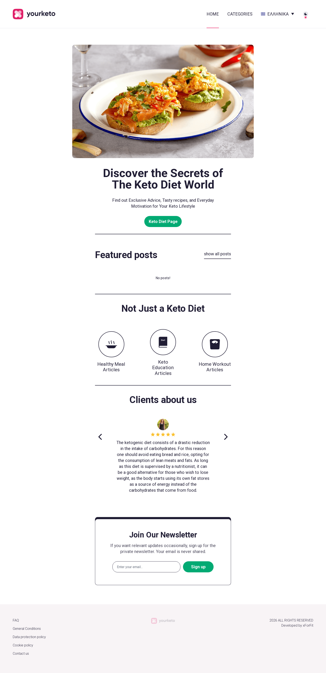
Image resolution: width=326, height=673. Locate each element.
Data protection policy (29, 637)
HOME (213, 14)
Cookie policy (23, 645)
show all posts (217, 253)
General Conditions (27, 629)
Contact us (21, 654)
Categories (239, 14)
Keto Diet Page (163, 221)
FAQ (16, 620)
